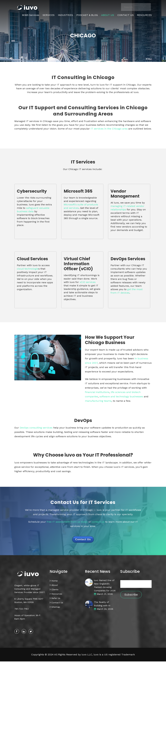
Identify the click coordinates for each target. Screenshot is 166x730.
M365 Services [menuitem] (30, 15)
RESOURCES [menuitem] (144, 15)
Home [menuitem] (54, 580)
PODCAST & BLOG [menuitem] (87, 15)
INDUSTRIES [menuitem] (65, 15)
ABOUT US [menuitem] (107, 15)
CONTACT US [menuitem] (125, 15)
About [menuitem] (54, 585)
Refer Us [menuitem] (55, 598)
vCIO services (88, 282)
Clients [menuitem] (54, 589)
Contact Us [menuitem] (57, 602)
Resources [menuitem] (56, 594)
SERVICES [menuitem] (49, 15)
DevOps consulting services (36, 427)
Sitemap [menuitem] (55, 607)
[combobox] (136, 7)
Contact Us (83, 539)
